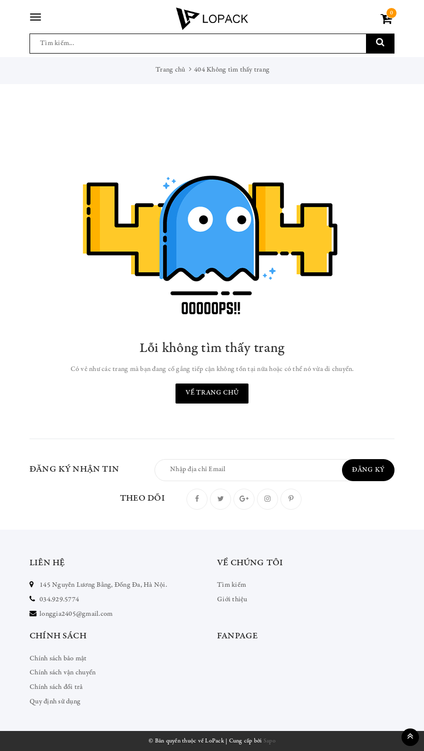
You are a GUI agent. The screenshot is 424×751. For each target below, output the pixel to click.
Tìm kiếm (231, 585)
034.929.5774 (59, 599)
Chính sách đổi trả (56, 687)
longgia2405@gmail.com (76, 614)
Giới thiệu (232, 599)
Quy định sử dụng (55, 701)
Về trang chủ (212, 393)
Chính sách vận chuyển (63, 672)
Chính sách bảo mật (58, 658)
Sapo (270, 741)
